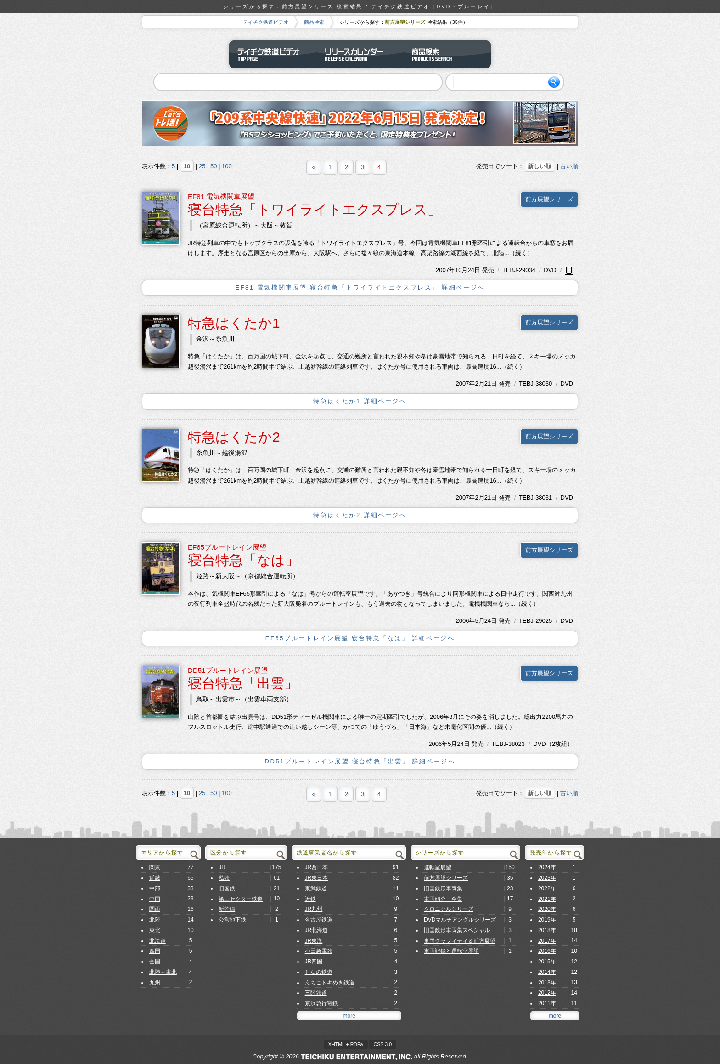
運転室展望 (437, 867)
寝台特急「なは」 (243, 560)
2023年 (547, 878)
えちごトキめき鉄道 (329, 982)
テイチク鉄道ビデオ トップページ (272, 54)
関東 (154, 867)
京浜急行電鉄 (321, 1003)
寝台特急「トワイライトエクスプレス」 (314, 209)
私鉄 (224, 878)
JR (222, 867)
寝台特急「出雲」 (243, 683)
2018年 (547, 930)
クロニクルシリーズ (448, 909)
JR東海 (314, 941)
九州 (154, 982)
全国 (154, 961)
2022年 (547, 888)
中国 (154, 899)
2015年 (547, 961)
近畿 (154, 878)
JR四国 (314, 961)
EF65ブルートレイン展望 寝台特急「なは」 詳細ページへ (360, 638)
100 (227, 166)
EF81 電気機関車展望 (221, 196)
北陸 (154, 919)
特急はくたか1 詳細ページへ (359, 401)
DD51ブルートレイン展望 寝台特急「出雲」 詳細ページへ (360, 761)
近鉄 (310, 899)
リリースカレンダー (360, 54)
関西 (154, 909)
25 (202, 166)
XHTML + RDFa (345, 1044)
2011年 (547, 1003)
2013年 (547, 982)
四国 (154, 951)
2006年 (465, 620)
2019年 (547, 919)
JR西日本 (316, 867)
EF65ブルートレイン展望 (227, 547)
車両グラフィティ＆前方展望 (459, 941)
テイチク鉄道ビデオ (265, 22)
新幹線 (227, 909)
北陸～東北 (163, 972)
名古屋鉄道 (318, 919)
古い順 (569, 166)
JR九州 (314, 909)
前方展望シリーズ (549, 199)
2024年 (547, 867)
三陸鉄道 (316, 993)
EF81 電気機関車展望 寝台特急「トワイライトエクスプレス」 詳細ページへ (360, 287)
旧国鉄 (227, 888)
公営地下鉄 (232, 919)
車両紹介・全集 (443, 899)
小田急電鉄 (318, 951)
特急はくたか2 (234, 436)
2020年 (547, 909)
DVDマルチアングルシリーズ (460, 919)
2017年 (547, 941)
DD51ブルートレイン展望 (228, 670)
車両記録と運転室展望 (451, 951)
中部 (154, 888)
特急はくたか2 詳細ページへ (359, 515)
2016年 (547, 951)
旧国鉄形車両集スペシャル (457, 930)
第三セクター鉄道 (241, 899)
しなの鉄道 (318, 972)
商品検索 (314, 22)
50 (213, 166)
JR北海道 (316, 930)
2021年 (547, 899)
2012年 (547, 993)
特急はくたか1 (234, 322)
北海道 (157, 941)
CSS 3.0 (382, 1044)
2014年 (547, 972)
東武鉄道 (316, 888)
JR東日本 (316, 878)
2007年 (445, 270)
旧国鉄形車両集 (443, 888)
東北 (154, 930)
